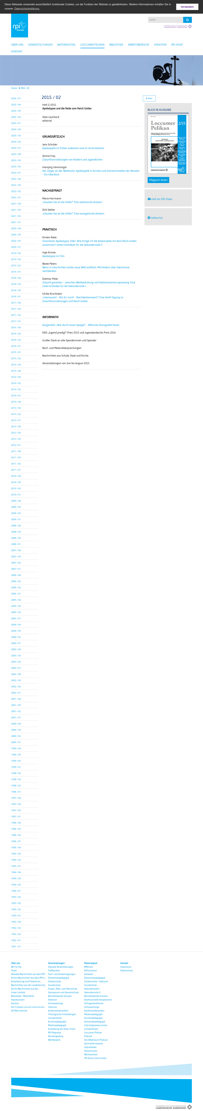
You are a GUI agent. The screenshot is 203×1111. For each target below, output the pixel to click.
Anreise (15, 1003)
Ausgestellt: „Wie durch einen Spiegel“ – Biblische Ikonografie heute (80, 324)
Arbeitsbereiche (138, 44)
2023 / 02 (16, 166)
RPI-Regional (54, 1032)
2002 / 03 (16, 679)
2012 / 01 (16, 444)
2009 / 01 (16, 518)
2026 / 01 (16, 98)
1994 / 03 (16, 878)
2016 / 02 (16, 339)
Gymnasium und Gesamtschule (63, 992)
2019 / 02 (16, 265)
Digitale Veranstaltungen (60, 966)
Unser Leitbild (18, 992)
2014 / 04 (16, 376)
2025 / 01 (16, 122)
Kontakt (17, 51)
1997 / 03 (16, 803)
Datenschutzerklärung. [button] (27, 8)
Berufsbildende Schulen (60, 995)
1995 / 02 (16, 859)
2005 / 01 (16, 618)
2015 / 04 (16, 370)
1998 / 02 (16, 785)
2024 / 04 (16, 128)
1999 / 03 (16, 754)
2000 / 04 (16, 723)
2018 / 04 (16, 277)
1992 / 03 (16, 927)
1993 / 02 (16, 909)
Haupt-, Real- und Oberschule (62, 988)
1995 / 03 (16, 853)
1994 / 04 (16, 871)
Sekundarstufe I (92, 988)
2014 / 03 (16, 382)
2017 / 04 (16, 302)
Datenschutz (126, 970)
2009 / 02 (16, 512)
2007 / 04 (16, 549)
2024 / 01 (16, 147)
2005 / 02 (16, 611)
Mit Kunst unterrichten (95, 1058)
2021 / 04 (16, 203)
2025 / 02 (16, 116)
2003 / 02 (16, 661)
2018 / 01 (16, 296)
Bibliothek (116, 44)
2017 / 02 (16, 314)
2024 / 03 (16, 135)
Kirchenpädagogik (57, 1021)
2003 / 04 (16, 649)
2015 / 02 (24, 88)
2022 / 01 (16, 197)
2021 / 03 (16, 209)
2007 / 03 (16, 556)
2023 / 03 (16, 159)
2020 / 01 (16, 246)
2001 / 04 (16, 698)
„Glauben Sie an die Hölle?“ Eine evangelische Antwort (73, 213)
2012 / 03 (16, 432)
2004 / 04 (16, 624)
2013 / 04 (16, 401)
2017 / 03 (16, 308)
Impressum (125, 966)
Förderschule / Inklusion (96, 981)
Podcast (88, 1036)
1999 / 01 (16, 766)
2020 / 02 (16, 240)
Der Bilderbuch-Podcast (96, 1039)
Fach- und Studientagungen (61, 974)
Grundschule (54, 985)
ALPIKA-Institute (19, 1010)
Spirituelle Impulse (93, 1043)
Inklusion (52, 1006)
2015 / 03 (16, 364)
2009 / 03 (16, 506)
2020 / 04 (16, 228)
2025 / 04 (16, 104)
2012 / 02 (16, 438)
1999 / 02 (16, 760)
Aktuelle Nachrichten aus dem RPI (28, 974)
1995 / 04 (16, 847)
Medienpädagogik (57, 1025)
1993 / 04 (16, 896)
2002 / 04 (16, 673)
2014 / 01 (16, 395)
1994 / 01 (16, 890)
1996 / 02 (16, 834)
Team (14, 970)
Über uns (17, 44)
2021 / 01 (16, 221)
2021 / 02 (16, 215)
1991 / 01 (16, 946)
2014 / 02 (16, 388)
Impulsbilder (90, 1047)
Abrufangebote (55, 1036)
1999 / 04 (16, 748)
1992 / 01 (16, 939)
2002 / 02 (16, 686)
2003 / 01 (16, 667)
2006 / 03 (16, 580)
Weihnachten (91, 1054)
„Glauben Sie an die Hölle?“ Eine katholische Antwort (72, 201)
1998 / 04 (16, 772)
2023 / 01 (16, 172)
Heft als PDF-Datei (161, 198)
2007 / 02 (16, 562)
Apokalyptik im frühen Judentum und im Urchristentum (73, 148)
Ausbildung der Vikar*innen (61, 1028)
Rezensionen (90, 1050)
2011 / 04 (16, 450)
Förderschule (54, 981)
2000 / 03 (16, 729)
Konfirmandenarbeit (58, 1010)
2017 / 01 (16, 320)
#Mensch (88, 966)
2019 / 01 (16, 271)
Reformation (90, 970)
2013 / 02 (16, 413)
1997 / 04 (16, 797)
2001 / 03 (16, 704)
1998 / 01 (16, 791)
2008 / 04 (16, 525)
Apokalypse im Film (53, 255)
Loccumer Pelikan (92, 44)
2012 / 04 (16, 426)
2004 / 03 (16, 630)
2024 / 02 (16, 141)
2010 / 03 (16, 481)
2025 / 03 (16, 110)
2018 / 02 (16, 289)
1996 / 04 (16, 822)
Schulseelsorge (55, 1003)
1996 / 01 (16, 840)
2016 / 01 (16, 345)
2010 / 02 (16, 488)
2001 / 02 (16, 710)
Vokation (160, 44)
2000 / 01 (16, 741)
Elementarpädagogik (58, 977)
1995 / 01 (16, 865)
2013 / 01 (16, 419)
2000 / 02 (16, 735)
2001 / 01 (16, 717)
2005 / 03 (16, 605)
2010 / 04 (16, 475)
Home (14, 88)
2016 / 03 (16, 333)
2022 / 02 (16, 190)
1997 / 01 (16, 816)
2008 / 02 (16, 537)
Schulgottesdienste (93, 1003)
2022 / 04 (16, 178)
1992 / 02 (16, 933)
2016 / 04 (16, 327)
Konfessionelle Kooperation (98, 999)
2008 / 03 (16, 531)
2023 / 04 (16, 153)
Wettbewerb (54, 1039)
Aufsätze (88, 974)
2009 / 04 (16, 500)
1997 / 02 (16, 809)
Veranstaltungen (40, 44)
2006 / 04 (16, 574)
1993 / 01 (16, 915)
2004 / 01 (16, 642)
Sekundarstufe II (92, 992)
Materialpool (66, 44)
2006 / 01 (16, 593)
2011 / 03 (16, 457)
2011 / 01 (16, 469)
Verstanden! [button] (187, 7)
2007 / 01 (16, 568)
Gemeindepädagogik (94, 1021)
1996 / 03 (16, 828)
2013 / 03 (16, 407)
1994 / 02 (16, 884)
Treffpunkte (54, 970)
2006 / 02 (16, 587)
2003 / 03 (16, 655)
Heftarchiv (157, 217)
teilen (149, 98)
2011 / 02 (16, 463)
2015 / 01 (16, 351)
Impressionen (18, 999)
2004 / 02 (16, 636)
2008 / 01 (16, 543)
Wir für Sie (16, 966)
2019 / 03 (16, 258)
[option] (101, 70)
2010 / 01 (16, 494)
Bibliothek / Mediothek (22, 995)
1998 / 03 (16, 779)
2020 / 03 (16, 234)
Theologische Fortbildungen (62, 1014)
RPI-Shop (177, 44)
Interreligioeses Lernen (95, 1025)
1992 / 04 (16, 921)
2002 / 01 (16, 692)
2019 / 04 (16, 252)
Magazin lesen (158, 179)
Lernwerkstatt (55, 1017)
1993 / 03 (16, 902)
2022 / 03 (16, 184)
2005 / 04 (16, 599)
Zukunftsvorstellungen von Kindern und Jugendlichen (72, 159)
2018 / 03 (16, 283)
